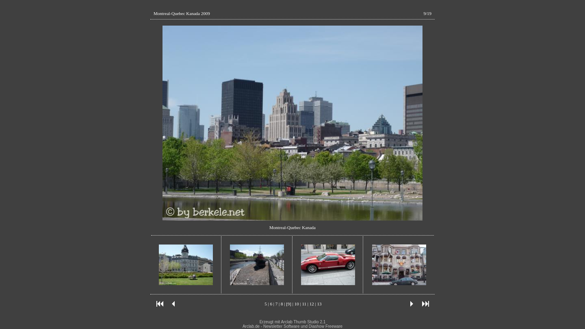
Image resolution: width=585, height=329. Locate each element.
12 (312, 303)
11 (304, 303)
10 (297, 303)
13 (319, 303)
